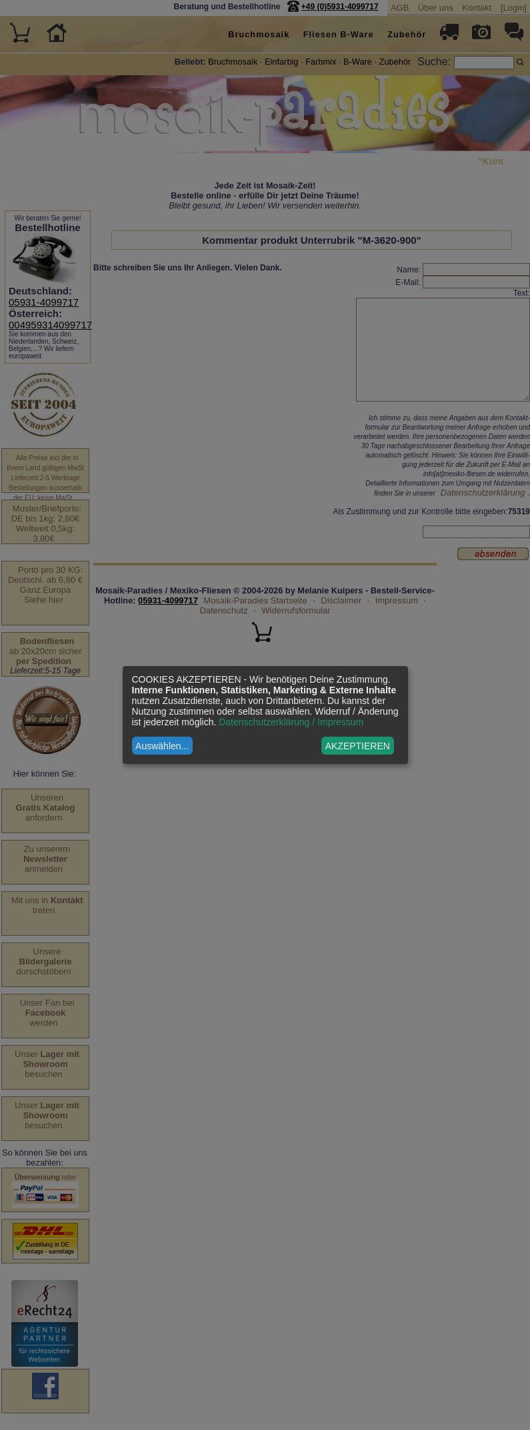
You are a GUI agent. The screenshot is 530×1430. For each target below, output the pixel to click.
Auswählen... (162, 746)
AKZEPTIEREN (357, 746)
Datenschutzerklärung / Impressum (291, 722)
